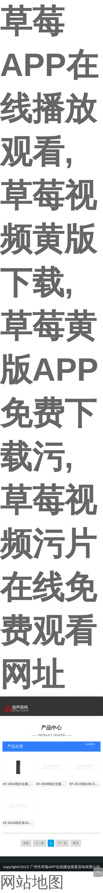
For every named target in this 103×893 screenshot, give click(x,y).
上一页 (39, 843)
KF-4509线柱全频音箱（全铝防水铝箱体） (51, 784)
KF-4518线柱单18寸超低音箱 (18, 823)
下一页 (62, 843)
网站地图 (32, 882)
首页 (26, 843)
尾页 (76, 843)
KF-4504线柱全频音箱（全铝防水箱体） (18, 784)
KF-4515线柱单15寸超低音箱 (84, 784)
